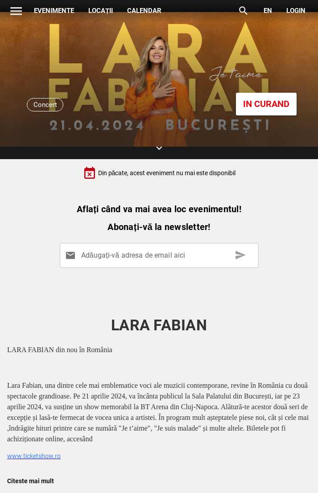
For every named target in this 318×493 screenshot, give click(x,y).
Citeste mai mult (30, 481)
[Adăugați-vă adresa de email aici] (160, 255)
